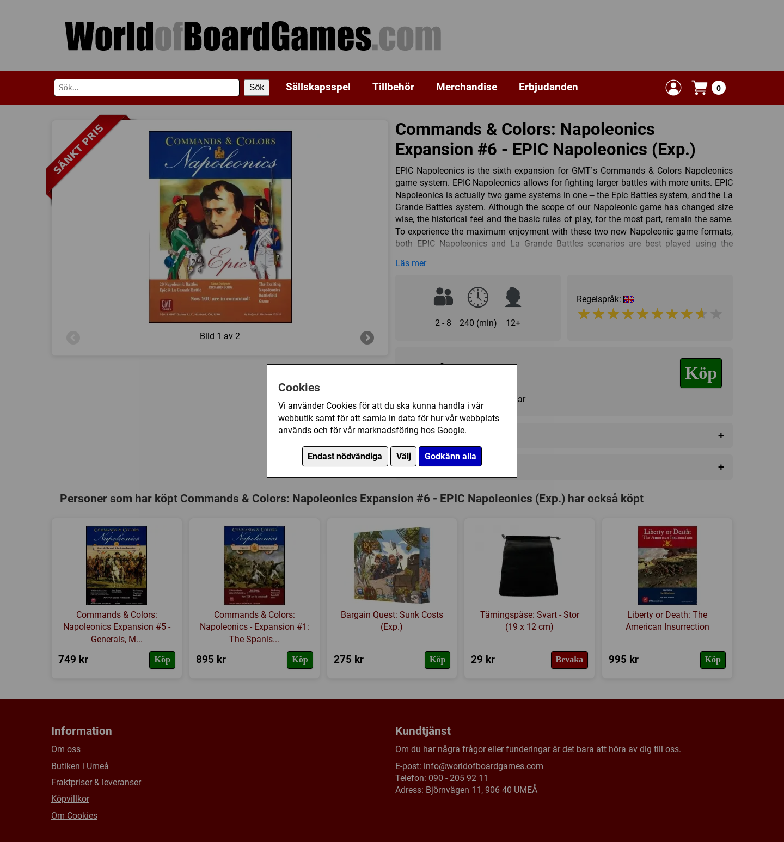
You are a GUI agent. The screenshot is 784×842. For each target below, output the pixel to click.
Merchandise (466, 87)
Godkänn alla (450, 456)
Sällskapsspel (318, 87)
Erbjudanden (548, 87)
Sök (257, 87)
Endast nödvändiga (345, 456)
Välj (403, 456)
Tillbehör (393, 87)
